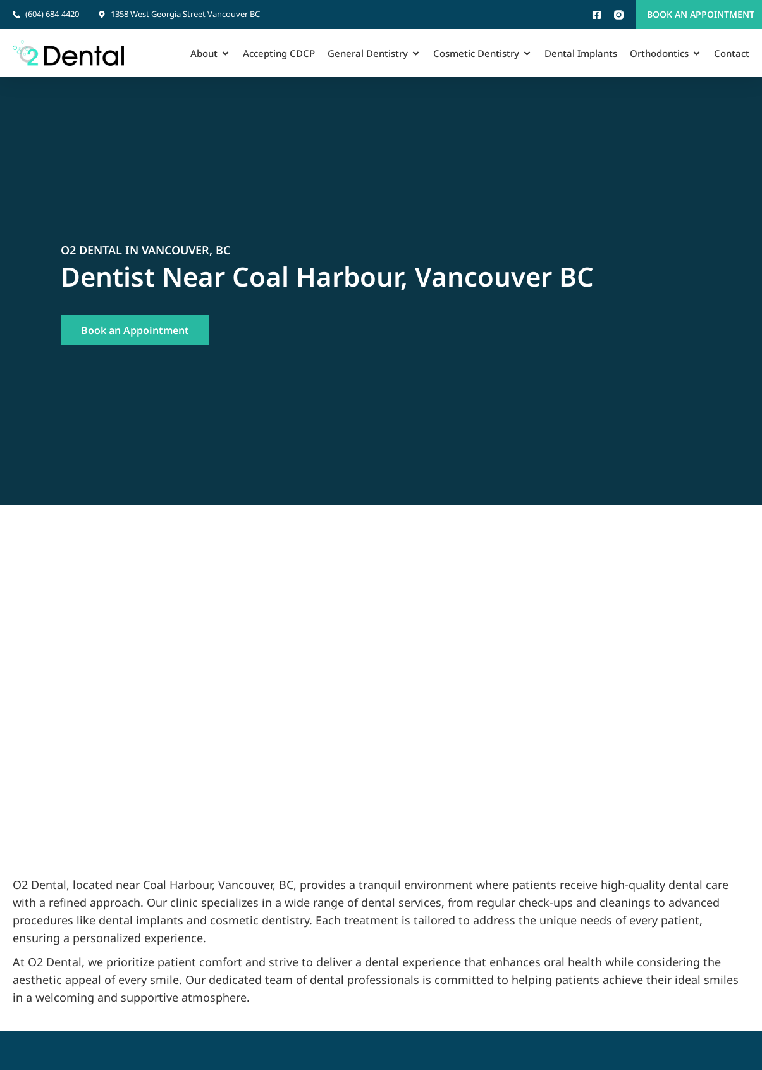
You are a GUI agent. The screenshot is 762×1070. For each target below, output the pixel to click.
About (210, 53)
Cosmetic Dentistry (482, 53)
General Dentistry (374, 53)
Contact (731, 53)
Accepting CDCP (279, 53)
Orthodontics (665, 53)
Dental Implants (580, 53)
